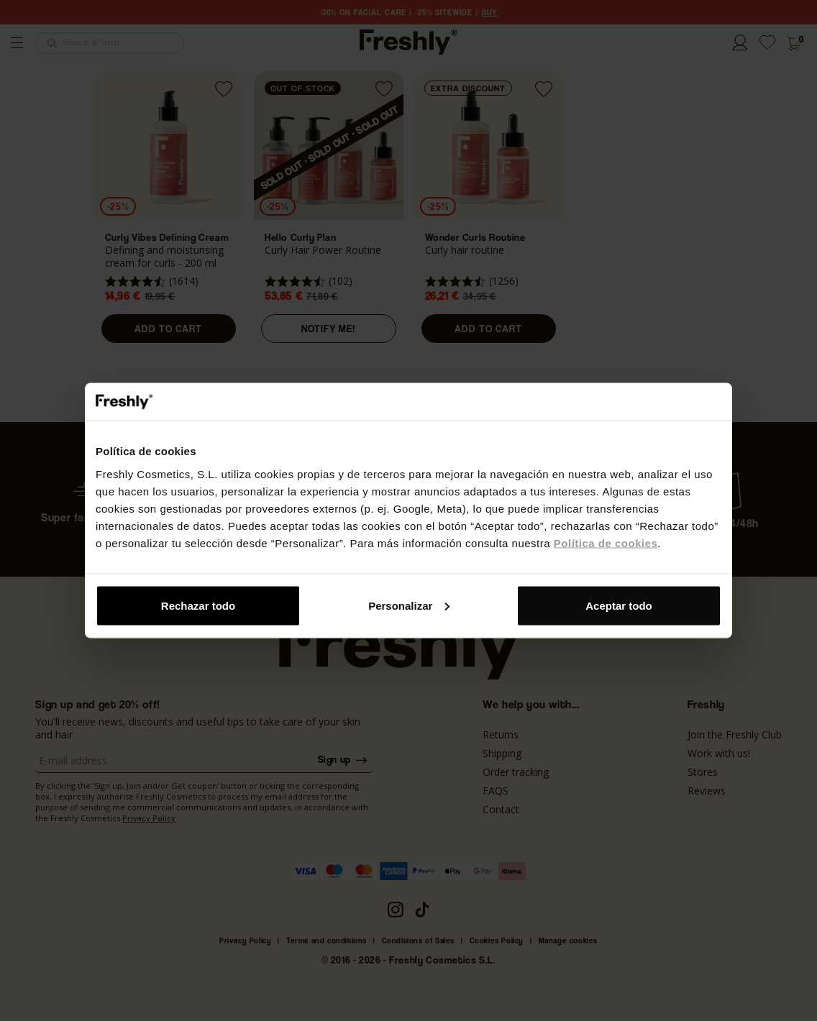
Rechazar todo (198, 605)
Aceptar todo (618, 605)
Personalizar (408, 605)
